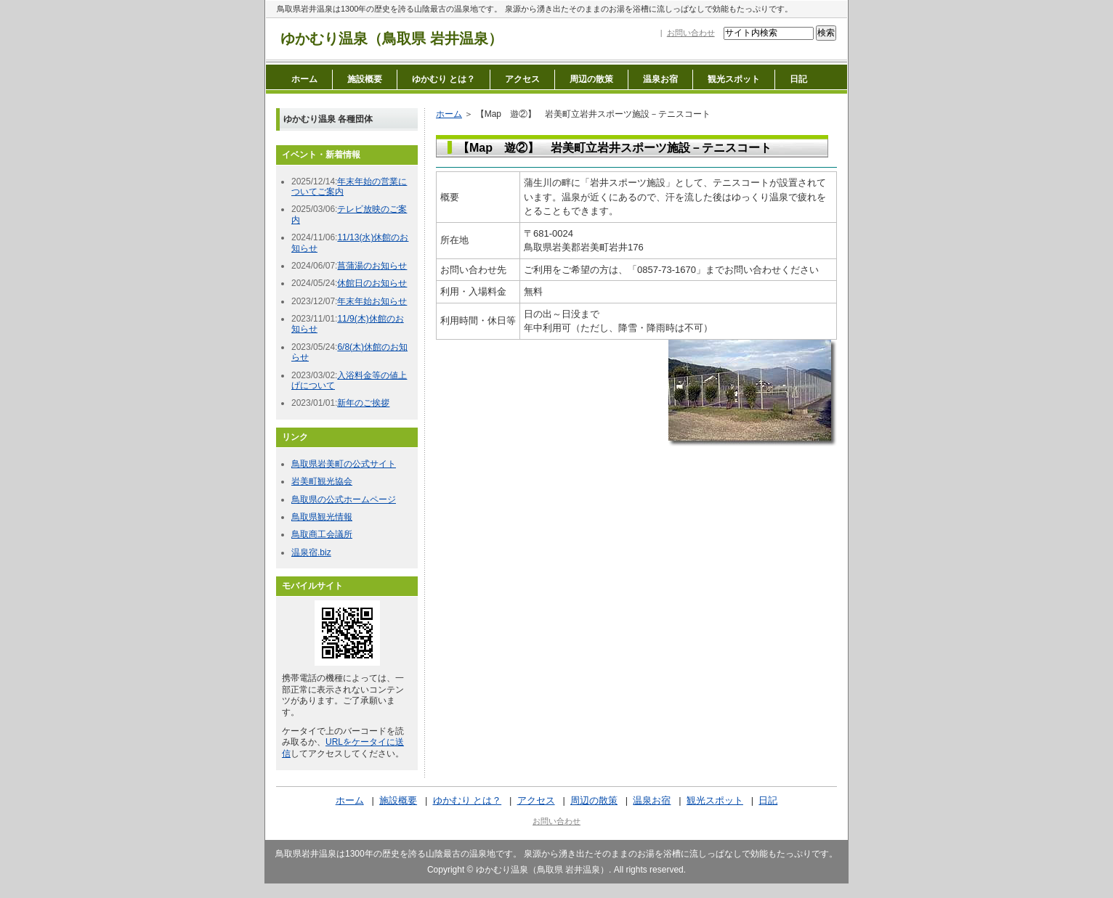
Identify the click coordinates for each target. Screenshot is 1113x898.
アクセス (522, 79)
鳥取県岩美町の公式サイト (343, 464)
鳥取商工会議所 (321, 534)
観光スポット (734, 79)
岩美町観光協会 (321, 481)
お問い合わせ (691, 32)
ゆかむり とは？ (443, 79)
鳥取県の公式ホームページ (343, 499)
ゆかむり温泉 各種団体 (328, 119)
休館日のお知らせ (372, 283)
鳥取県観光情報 (321, 517)
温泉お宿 (660, 79)
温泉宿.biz (311, 552)
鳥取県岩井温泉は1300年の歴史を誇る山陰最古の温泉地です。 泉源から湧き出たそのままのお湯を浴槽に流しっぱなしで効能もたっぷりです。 (535, 8)
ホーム (304, 79)
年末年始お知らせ (372, 301)
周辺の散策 (591, 79)
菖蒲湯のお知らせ (372, 266)
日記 (798, 79)
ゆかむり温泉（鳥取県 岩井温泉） (391, 38)
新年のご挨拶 (363, 403)
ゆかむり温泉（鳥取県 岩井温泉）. (544, 870)
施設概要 (364, 79)
